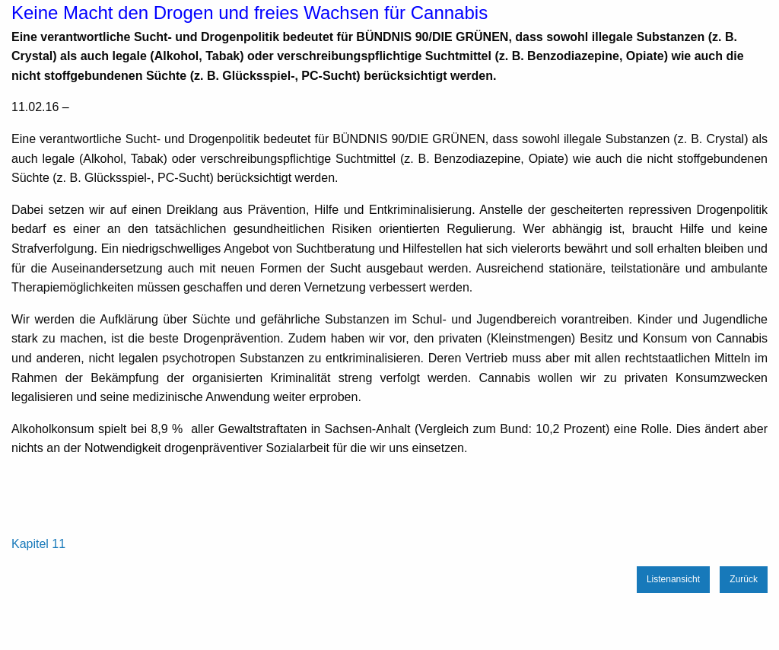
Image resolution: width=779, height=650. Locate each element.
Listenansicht (673, 579)
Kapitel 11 (38, 543)
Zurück (744, 579)
